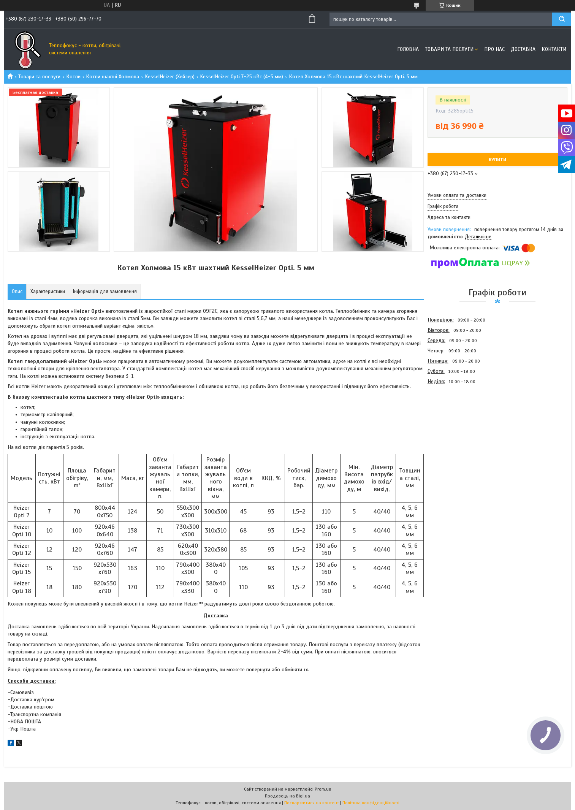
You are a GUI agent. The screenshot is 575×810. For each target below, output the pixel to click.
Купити (497, 159)
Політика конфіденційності (370, 802)
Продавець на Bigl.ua (287, 796)
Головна (408, 49)
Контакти (554, 49)
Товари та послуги (449, 49)
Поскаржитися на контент (311, 802)
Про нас (494, 49)
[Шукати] (561, 19)
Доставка (523, 49)
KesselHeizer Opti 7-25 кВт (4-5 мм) (241, 76)
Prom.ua (323, 789)
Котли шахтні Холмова (112, 76)
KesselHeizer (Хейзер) (170, 76)
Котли (73, 76)
